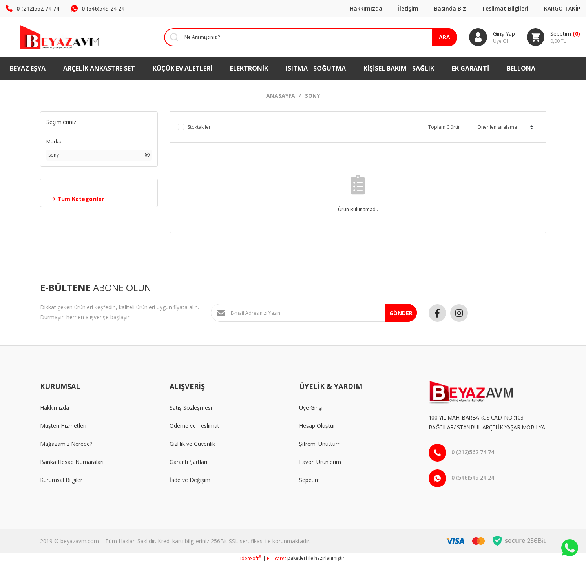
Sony (312, 95)
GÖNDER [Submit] (401, 313)
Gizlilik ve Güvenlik (192, 443)
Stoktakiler (199, 127)
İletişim (408, 8)
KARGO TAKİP (562, 8)
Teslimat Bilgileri (505, 8)
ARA (444, 37)
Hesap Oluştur (317, 425)
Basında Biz (450, 8)
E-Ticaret (276, 558)
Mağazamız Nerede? (66, 443)
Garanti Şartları (188, 461)
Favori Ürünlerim (320, 461)
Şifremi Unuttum (320, 443)
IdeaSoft (250, 558)
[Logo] (49, 37)
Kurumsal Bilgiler (61, 480)
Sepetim (309, 480)
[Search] (304, 37)
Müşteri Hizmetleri (63, 425)
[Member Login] (492, 37)
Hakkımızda (366, 8)
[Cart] (553, 37)
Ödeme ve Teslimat (194, 425)
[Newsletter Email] (314, 313)
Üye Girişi (311, 407)
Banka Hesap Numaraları (72, 461)
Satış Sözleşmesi (191, 407)
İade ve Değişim (190, 480)
